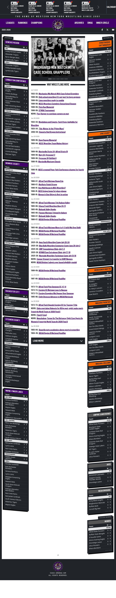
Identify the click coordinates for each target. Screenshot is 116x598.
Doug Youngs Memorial (48, 140)
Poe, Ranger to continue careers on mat (53, 114)
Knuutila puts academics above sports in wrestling (59, 330)
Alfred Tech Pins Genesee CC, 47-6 (52, 287)
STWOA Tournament (47, 110)
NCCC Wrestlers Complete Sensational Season (57, 104)
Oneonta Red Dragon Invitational (52, 132)
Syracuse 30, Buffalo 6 (47, 158)
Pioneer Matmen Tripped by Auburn (53, 213)
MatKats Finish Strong (48, 184)
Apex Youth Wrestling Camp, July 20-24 (54, 242)
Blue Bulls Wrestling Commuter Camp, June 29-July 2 (59, 246)
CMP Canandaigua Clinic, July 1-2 (52, 249)
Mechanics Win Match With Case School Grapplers (59, 94)
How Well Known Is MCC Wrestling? (52, 188)
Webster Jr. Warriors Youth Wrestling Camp (88, 8)
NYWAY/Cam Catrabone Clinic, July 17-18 (54, 252)
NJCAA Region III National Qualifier (52, 219)
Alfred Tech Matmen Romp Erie (51, 181)
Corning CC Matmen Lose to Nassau (53, 290)
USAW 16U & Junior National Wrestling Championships (17, 9)
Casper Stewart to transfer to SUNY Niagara (55, 259)
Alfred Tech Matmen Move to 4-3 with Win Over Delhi (60, 228)
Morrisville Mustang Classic (49, 162)
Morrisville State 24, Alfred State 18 (53, 152)
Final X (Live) (42, 315)
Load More (38, 341)
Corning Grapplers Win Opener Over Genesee (56, 293)
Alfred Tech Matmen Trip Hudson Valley (54, 203)
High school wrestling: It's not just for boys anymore (59, 97)
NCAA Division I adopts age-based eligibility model (57, 262)
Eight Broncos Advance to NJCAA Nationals (56, 297)
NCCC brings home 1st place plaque (52, 191)
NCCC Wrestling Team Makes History (53, 143)
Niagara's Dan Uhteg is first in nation (53, 194)
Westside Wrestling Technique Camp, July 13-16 (57, 256)
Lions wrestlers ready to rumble (51, 100)
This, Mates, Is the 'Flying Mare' (51, 129)
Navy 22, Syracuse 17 (47, 155)
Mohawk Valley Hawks (47, 209)
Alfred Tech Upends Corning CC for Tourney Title (58, 305)
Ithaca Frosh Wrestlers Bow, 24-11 (52, 206)
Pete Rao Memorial (46, 107)
